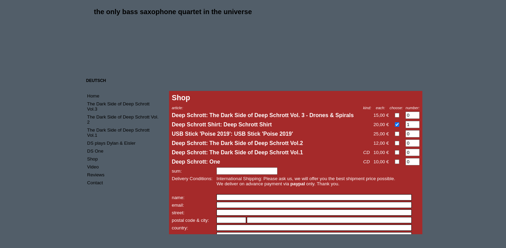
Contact (95, 182)
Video (93, 166)
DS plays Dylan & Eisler (111, 143)
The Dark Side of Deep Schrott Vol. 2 (122, 119)
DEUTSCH (96, 80)
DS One (95, 151)
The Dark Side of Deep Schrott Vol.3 (118, 106)
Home (93, 96)
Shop (92, 159)
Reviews (95, 174)
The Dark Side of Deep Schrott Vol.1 (118, 132)
